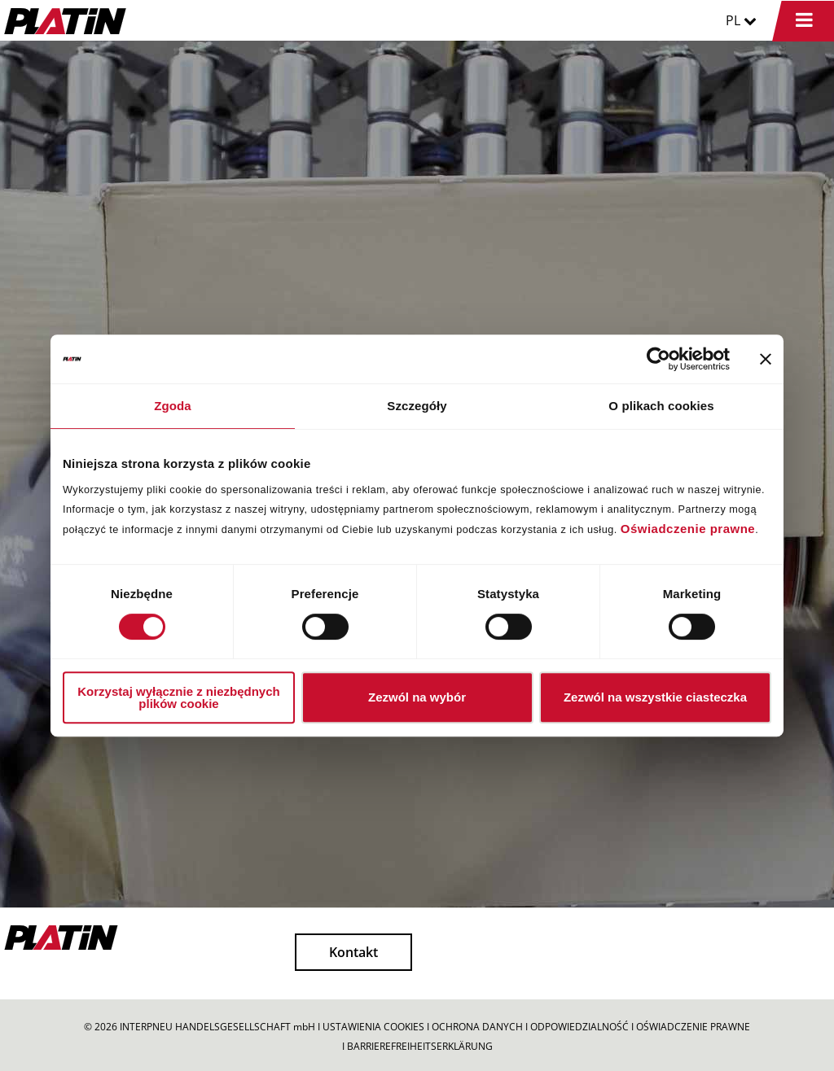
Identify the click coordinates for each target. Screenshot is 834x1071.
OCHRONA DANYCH (477, 1027)
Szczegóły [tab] (416, 406)
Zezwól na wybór (417, 697)
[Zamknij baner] (765, 359)
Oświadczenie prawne (688, 529)
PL (741, 20)
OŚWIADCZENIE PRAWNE (693, 1027)
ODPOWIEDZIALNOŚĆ (579, 1027)
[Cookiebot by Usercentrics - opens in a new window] (658, 359)
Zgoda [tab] (172, 406)
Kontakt (353, 952)
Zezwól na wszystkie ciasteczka (655, 697)
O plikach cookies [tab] (660, 406)
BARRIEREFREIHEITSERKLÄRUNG (420, 1046)
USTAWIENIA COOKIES (373, 1027)
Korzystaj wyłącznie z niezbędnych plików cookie (178, 697)
